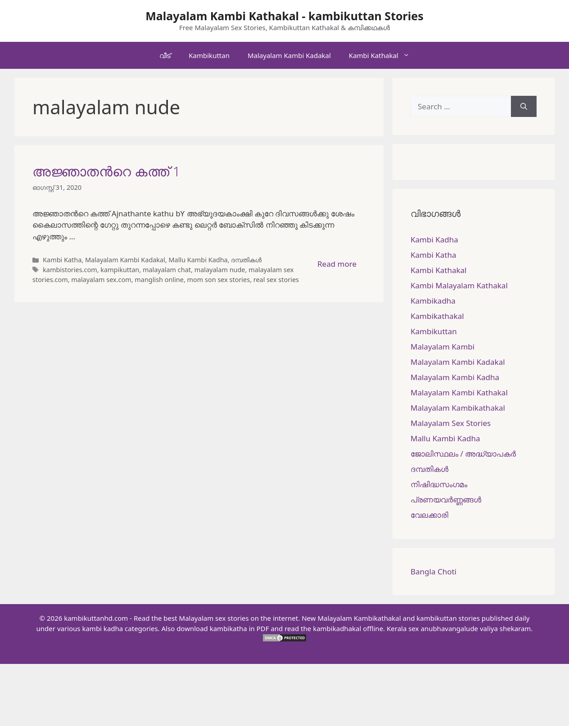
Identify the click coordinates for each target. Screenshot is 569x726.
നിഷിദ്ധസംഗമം (439, 484)
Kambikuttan (209, 55)
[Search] (524, 106)
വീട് (165, 55)
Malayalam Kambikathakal (458, 408)
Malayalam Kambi (442, 346)
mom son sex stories (218, 279)
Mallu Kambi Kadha (198, 259)
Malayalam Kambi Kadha (455, 377)
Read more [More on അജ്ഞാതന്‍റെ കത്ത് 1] (337, 264)
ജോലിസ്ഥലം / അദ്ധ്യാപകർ (463, 453)
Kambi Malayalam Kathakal (459, 285)
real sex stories (276, 279)
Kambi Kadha (434, 239)
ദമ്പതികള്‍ (246, 259)
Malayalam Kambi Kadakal (289, 55)
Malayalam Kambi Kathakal (459, 392)
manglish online (159, 279)
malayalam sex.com (101, 279)
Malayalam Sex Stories (451, 423)
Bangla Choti (433, 571)
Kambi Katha (62, 259)
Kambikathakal (437, 316)
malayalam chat (167, 269)
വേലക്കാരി (429, 515)
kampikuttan (119, 269)
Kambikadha (433, 301)
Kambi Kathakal (384, 55)
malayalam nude (219, 269)
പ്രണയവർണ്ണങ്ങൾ (446, 499)
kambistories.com (70, 269)
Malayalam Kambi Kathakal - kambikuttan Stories (284, 15)
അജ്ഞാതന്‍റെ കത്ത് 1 (106, 171)
